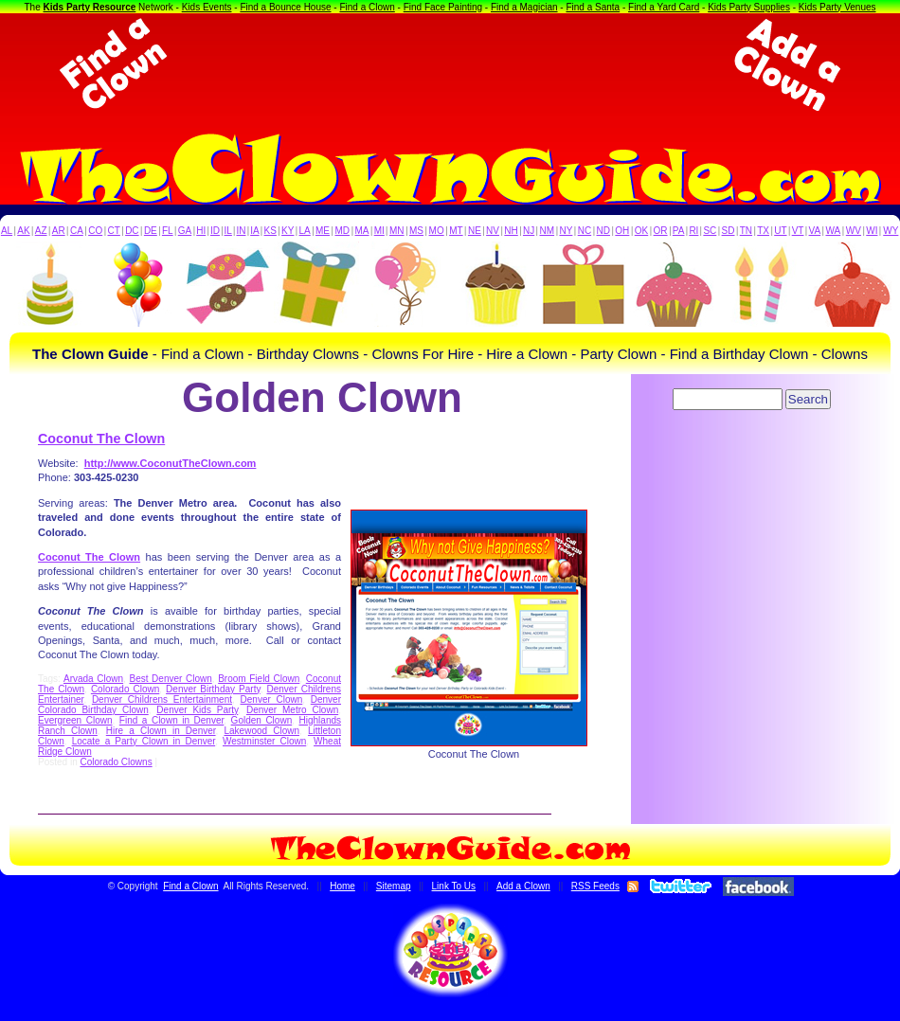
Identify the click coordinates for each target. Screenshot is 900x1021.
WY (890, 230)
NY (565, 230)
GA (184, 230)
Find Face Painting (443, 7)
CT (114, 230)
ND (603, 230)
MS (416, 230)
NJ (528, 230)
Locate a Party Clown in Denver (144, 741)
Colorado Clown (125, 689)
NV (492, 230)
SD (728, 230)
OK (641, 230)
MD (343, 230)
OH (622, 230)
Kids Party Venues (837, 7)
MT (455, 230)
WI (871, 230)
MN (397, 230)
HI (201, 230)
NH (510, 230)
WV (853, 230)
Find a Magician (524, 7)
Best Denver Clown (170, 678)
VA (815, 230)
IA (254, 230)
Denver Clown (272, 699)
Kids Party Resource (90, 7)
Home (342, 886)
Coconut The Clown (101, 438)
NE (474, 230)
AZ (41, 230)
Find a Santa (593, 7)
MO (436, 230)
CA (76, 230)
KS (270, 230)
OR (661, 230)
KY (287, 230)
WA (833, 230)
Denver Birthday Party (213, 689)
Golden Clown (262, 720)
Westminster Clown (264, 741)
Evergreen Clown (75, 720)
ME (322, 230)
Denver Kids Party (197, 710)
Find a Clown (366, 7)
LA (305, 230)
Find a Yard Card (663, 7)
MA (362, 230)
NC (584, 230)
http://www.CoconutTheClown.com (170, 463)
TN (746, 230)
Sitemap (393, 886)
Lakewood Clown (262, 730)
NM (547, 230)
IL (228, 230)
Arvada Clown (93, 678)
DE (150, 230)
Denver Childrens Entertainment (162, 699)
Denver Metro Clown (292, 710)
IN (240, 230)
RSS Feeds (595, 886)
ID (215, 230)
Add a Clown (523, 886)
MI (379, 230)
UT (780, 230)
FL (167, 230)
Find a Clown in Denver (171, 720)
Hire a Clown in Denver (161, 730)
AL (6, 230)
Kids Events (207, 7)
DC (131, 230)
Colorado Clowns (116, 762)
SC (709, 230)
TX (763, 230)
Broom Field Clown (258, 678)
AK (23, 230)
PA (679, 230)
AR (58, 230)
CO (95, 230)
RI (693, 230)
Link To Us (454, 886)
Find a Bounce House (285, 7)
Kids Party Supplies (749, 7)
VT (798, 230)
